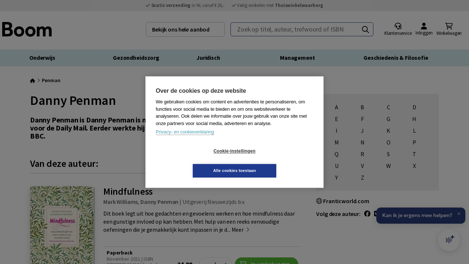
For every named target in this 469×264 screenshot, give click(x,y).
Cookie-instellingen (191, 161)
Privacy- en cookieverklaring (185, 141)
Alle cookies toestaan (278, 160)
